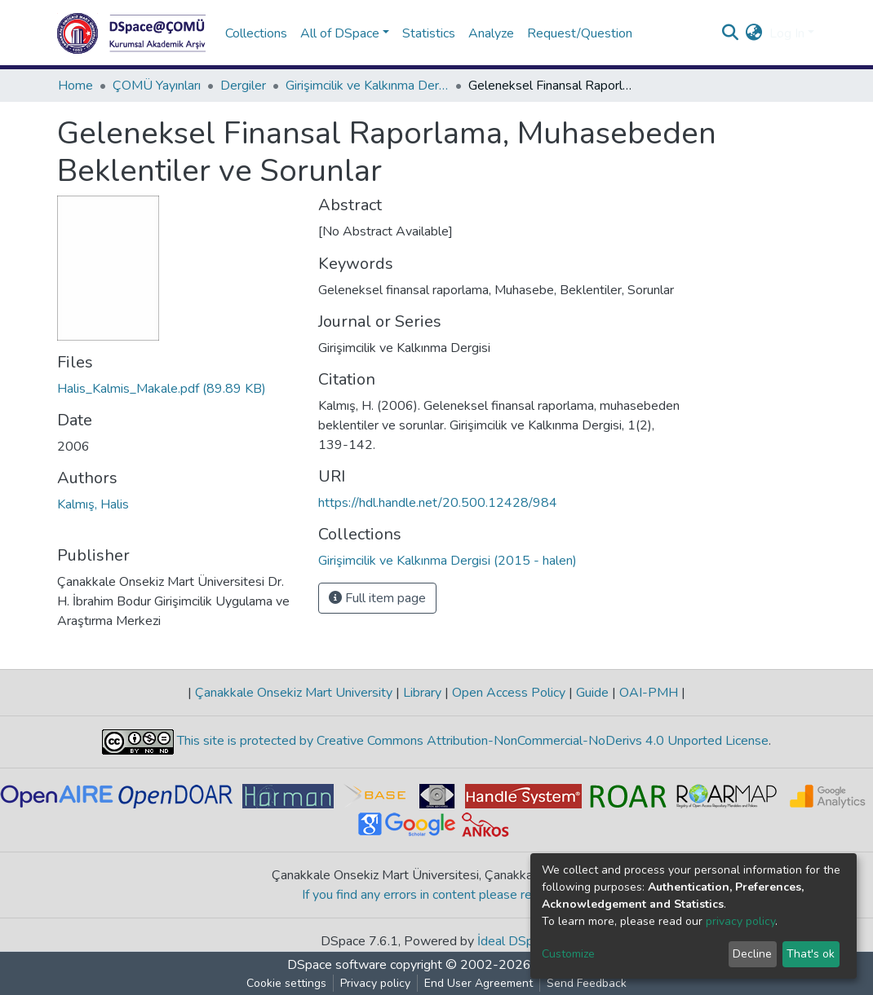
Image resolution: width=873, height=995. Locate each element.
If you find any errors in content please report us (437, 895)
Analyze (491, 33)
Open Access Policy (509, 693)
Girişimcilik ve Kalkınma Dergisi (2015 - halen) (367, 86)
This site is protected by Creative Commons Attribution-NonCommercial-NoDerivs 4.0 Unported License (471, 741)
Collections (256, 33)
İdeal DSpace (515, 941)
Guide (592, 693)
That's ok (811, 954)
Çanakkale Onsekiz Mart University (294, 693)
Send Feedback (587, 983)
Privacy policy (375, 983)
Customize (568, 954)
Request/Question (579, 33)
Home (75, 86)
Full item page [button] (377, 598)
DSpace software (337, 965)
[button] (754, 33)
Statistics (428, 33)
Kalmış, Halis (93, 504)
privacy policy (740, 921)
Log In (786, 33)
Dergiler (243, 86)
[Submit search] (730, 33)
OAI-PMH (648, 693)
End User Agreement (478, 983)
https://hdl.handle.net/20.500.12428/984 (437, 503)
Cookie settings (286, 983)
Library (422, 693)
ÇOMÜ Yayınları (157, 86)
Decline (752, 954)
